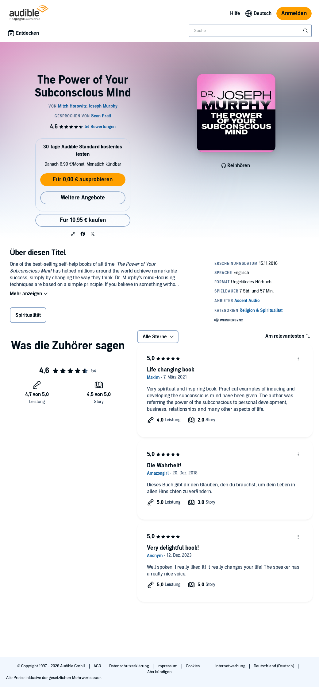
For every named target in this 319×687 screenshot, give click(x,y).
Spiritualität (28, 315)
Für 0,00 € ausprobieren (83, 179)
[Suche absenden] (306, 31)
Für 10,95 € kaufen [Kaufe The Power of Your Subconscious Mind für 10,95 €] (83, 220)
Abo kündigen (159, 671)
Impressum (168, 666)
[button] (73, 234)
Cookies (193, 666)
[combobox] (250, 31)
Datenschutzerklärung (129, 666)
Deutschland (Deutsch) (274, 666)
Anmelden (294, 13)
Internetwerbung (230, 666)
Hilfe (235, 13)
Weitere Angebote (83, 197)
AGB (98, 666)
